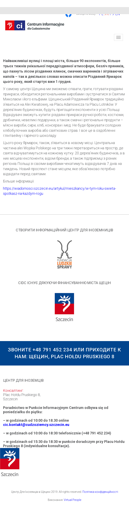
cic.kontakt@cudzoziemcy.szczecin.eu (36, 424)
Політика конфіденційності (100, 491)
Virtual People (72, 499)
